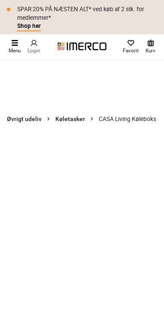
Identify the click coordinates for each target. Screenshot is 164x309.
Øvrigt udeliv (24, 118)
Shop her (29, 26)
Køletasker (70, 118)
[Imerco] (82, 46)
